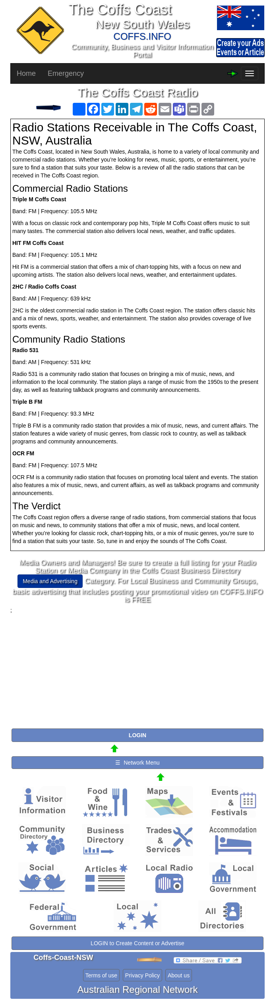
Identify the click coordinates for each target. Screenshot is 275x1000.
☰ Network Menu (137, 762)
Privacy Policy (142, 975)
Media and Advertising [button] (50, 581)
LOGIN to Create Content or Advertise (137, 943)
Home (26, 73)
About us (179, 975)
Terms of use (101, 975)
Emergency (66, 73)
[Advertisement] (137, 669)
